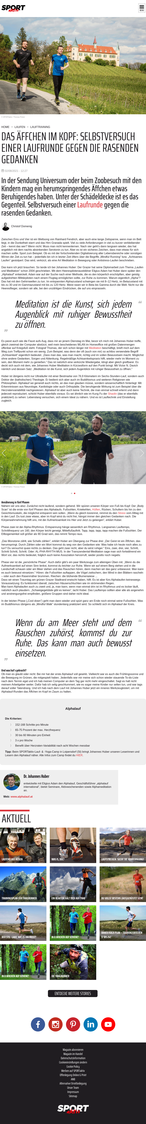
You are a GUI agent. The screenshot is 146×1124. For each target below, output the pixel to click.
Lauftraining (40, 127)
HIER (79, 755)
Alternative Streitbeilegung (73, 1083)
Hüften (96, 509)
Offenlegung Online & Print (73, 1075)
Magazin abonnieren (73, 1049)
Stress (122, 513)
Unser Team (73, 1087)
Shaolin (112, 393)
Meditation (95, 348)
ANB (73, 1079)
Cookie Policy (73, 1066)
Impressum (73, 1091)
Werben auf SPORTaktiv (73, 1070)
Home (5, 127)
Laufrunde (90, 204)
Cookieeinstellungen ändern (73, 1062)
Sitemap (73, 1096)
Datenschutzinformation (73, 1058)
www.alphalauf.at (22, 796)
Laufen (20, 127)
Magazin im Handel (73, 1053)
